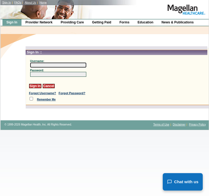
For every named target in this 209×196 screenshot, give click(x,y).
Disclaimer (179, 124)
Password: (37, 70)
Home (43, 2)
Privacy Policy (197, 124)
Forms (124, 22)
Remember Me (46, 99)
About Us (30, 2)
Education (145, 22)
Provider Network (39, 22)
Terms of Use (161, 124)
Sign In (6, 2)
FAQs (17, 2)
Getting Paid (101, 22)
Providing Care (72, 22)
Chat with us (182, 181)
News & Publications (178, 22)
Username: (37, 61)
